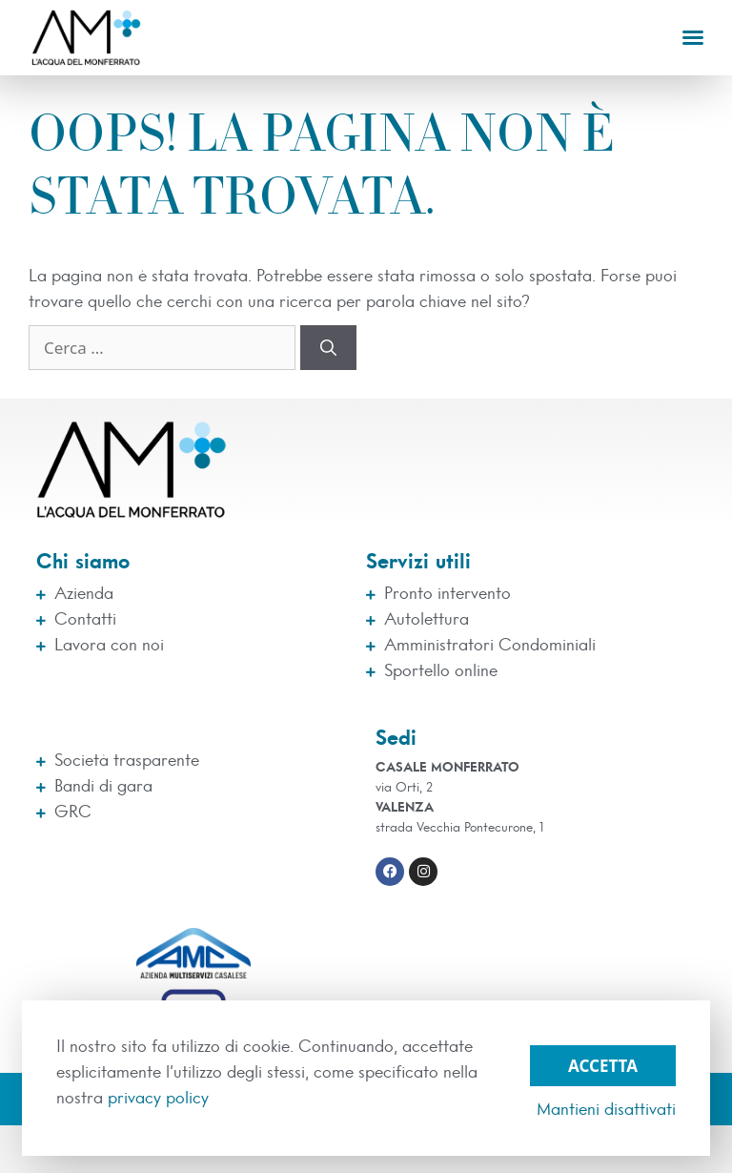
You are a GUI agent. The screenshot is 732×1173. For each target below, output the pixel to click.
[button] (693, 37)
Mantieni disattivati (606, 1110)
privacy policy (158, 1098)
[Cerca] (328, 348)
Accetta (603, 1066)
